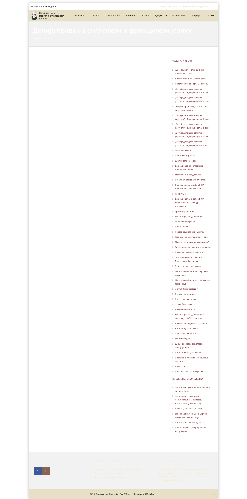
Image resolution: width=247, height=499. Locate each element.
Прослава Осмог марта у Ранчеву (191, 84)
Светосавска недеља (185, 299)
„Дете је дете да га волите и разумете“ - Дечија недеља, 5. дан (192, 91)
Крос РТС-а (181, 194)
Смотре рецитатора (185, 294)
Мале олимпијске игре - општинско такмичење (192, 282)
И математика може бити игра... (191, 180)
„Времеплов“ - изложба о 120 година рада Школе (189, 72)
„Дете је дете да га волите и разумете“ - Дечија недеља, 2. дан (192, 135)
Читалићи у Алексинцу (186, 328)
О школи (95, 15)
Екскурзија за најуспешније (188, 216)
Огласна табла (112, 15)
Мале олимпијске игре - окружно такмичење (191, 273)
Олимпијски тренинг (185, 155)
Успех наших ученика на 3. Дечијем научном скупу (192, 389)
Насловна (80, 15)
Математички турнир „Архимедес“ (192, 242)
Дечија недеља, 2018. (185, 309)
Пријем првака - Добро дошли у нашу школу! (190, 430)
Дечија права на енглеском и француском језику (189, 168)
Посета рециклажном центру (189, 232)
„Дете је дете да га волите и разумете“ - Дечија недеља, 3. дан (192, 117)
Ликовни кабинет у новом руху (190, 79)
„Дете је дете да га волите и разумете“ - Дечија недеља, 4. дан (192, 99)
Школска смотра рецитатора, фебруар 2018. (189, 346)
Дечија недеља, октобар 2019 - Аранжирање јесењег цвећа (190, 187)
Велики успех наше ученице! (189, 408)
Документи (161, 15)
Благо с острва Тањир (186, 161)
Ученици (144, 15)
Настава (130, 15)
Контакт (209, 15)
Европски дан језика (185, 221)
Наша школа (181, 366)
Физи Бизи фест (183, 150)
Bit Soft (148, 494)
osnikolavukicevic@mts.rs (194, 6)
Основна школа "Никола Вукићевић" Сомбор (113, 494)
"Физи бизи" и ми (183, 304)
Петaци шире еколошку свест (189, 422)
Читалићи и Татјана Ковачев (189, 352)
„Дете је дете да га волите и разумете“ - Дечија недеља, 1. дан (191, 144)
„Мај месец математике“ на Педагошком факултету (188, 259)
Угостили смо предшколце (188, 175)
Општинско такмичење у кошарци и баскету (192, 360)
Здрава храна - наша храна (188, 266)
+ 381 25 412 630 (168, 6)
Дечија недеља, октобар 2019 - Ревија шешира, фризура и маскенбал (190, 202)
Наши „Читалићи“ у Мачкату (189, 252)
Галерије (195, 15)
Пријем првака (182, 226)
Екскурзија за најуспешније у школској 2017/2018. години (189, 316)
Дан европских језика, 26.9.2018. (191, 323)
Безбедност (178, 15)
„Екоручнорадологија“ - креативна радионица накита (192, 108)
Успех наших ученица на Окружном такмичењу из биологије (192, 416)
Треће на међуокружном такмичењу (193, 247)
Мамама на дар (182, 338)
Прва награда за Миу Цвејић (189, 371)
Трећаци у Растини (184, 211)
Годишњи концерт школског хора (191, 237)
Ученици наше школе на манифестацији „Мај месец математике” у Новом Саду (188, 400)
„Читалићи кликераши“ (186, 289)
